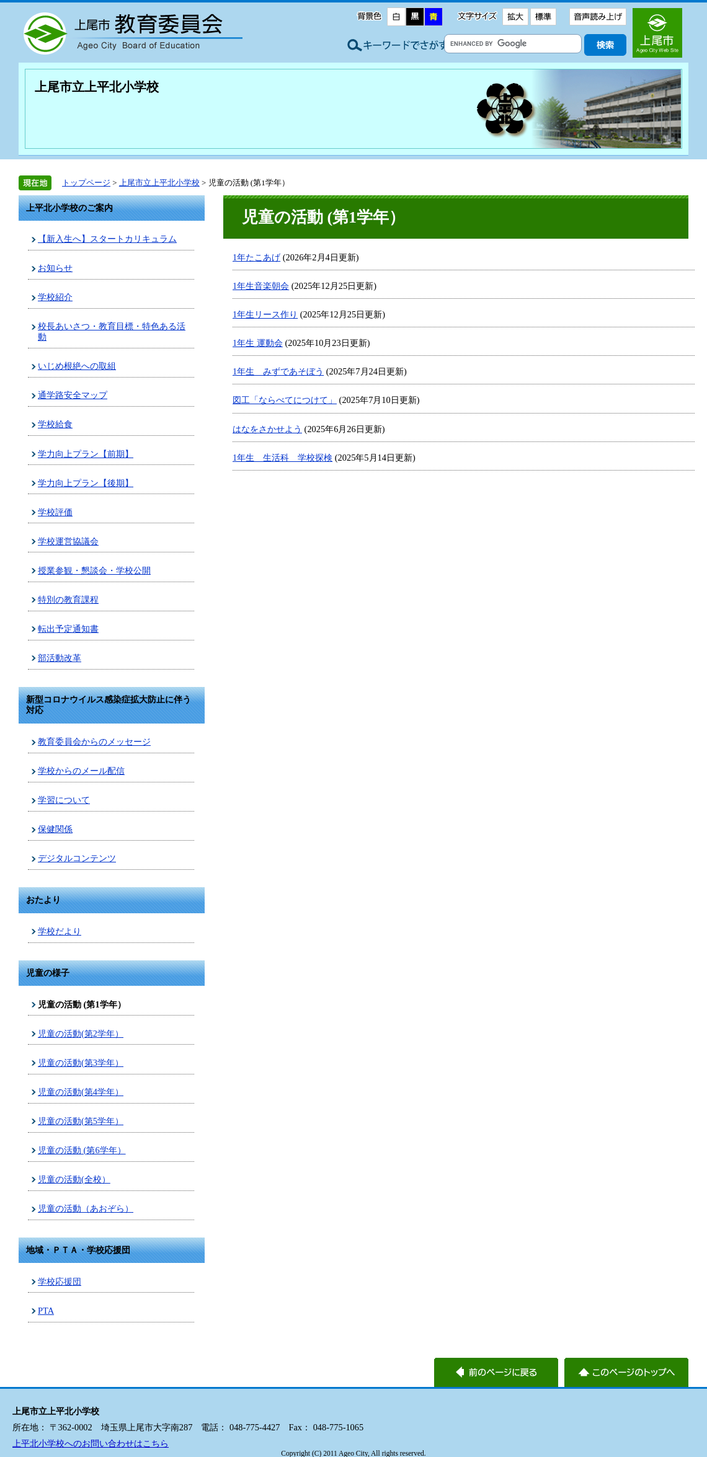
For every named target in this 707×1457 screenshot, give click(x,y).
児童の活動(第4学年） (80, 1092)
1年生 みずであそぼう (278, 371)
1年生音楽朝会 (261, 286)
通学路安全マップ (72, 395)
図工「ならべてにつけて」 (285, 400)
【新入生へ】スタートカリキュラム (107, 239)
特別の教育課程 (68, 599)
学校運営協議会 (68, 541)
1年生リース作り (265, 314)
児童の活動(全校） (74, 1179)
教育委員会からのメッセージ (94, 741)
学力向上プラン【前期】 (85, 454)
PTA (46, 1311)
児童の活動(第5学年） (80, 1121)
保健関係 (55, 829)
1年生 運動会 (258, 343)
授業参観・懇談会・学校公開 (94, 570)
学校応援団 (59, 1281)
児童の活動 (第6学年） (82, 1150)
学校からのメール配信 (81, 771)
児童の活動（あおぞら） (85, 1208)
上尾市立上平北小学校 (97, 87)
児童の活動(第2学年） (80, 1033)
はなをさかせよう (267, 429)
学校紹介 (55, 297)
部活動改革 (59, 658)
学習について (64, 800)
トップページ (86, 182)
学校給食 (55, 424)
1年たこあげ (256, 257)
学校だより (59, 931)
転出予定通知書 (68, 629)
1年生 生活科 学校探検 (282, 458)
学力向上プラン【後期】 (85, 483)
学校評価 (55, 512)
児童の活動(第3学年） (80, 1063)
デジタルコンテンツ (77, 858)
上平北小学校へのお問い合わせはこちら (90, 1443)
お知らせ (55, 268)
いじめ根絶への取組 (77, 366)
